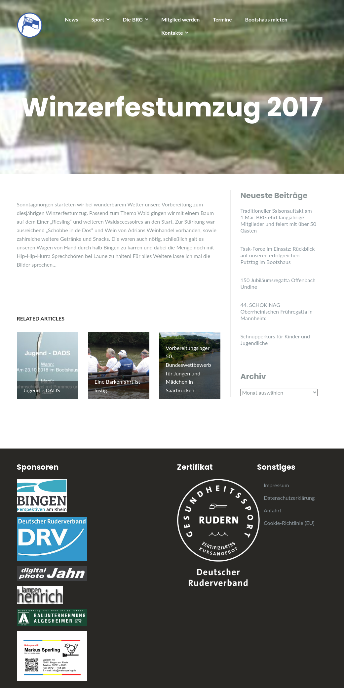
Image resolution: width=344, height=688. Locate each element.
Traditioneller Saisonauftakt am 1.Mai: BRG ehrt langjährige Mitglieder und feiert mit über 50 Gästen (278, 220)
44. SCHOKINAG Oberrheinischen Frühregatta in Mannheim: (276, 311)
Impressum (276, 479)
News (71, 19)
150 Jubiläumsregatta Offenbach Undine (278, 283)
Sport (97, 19)
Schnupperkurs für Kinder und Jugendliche (275, 339)
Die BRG (133, 19)
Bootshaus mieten (266, 19)
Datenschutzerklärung (289, 492)
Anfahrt (273, 504)
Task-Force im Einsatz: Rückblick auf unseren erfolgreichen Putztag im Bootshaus (277, 255)
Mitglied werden (180, 19)
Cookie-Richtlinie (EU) (289, 517)
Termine (222, 19)
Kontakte (172, 32)
